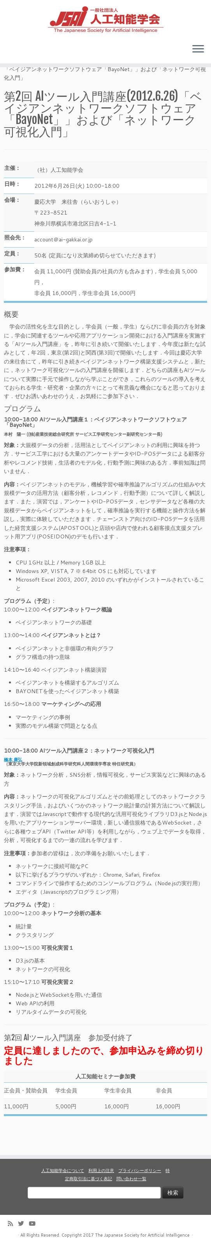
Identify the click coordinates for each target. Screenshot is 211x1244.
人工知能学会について (62, 1170)
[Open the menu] (198, 52)
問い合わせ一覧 (131, 1179)
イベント (35, 83)
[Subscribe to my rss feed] (13, 1224)
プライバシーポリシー (139, 1170)
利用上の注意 (101, 1170)
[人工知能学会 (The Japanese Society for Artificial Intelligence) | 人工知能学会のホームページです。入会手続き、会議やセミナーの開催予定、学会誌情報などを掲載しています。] (105, 20)
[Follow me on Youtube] (34, 1224)
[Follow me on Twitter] (23, 1224)
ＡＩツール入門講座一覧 (81, 83)
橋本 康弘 (13, 783)
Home (11, 83)
